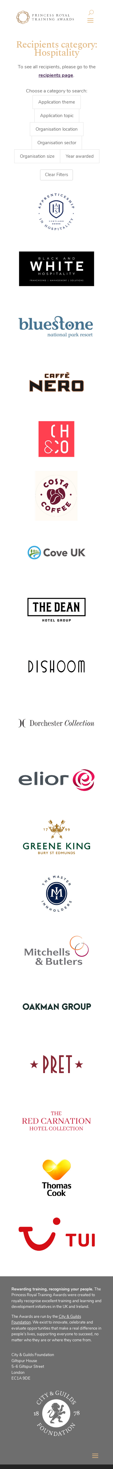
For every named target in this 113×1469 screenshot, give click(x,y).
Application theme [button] (56, 102)
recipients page (56, 75)
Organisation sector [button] (56, 143)
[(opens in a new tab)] (56, 439)
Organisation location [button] (57, 129)
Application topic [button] (57, 116)
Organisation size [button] (37, 156)
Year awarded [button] (80, 156)
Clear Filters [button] (56, 175)
